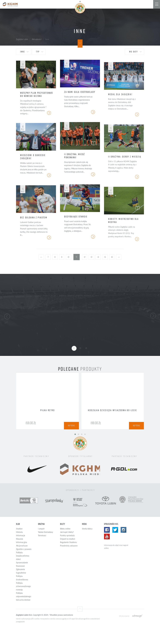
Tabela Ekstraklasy (45, 532)
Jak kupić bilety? (67, 532)
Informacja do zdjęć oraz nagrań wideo (116, 546)
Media (84, 523)
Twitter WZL (115, 530)
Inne (22, 51)
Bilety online (65, 528)
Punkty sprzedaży (67, 535)
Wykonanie (124, 615)
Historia (19, 532)
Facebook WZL (107, 530)
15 (105, 257)
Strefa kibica (87, 528)
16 (112, 257)
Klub (18, 523)
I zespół (41, 528)
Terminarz (42, 535)
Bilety (62, 523)
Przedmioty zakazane (68, 545)
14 (98, 257)
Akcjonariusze (22, 545)
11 (76, 257)
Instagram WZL (123, 530)
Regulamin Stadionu (68, 542)
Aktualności (37, 39)
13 (91, 257)
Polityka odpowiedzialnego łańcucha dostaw (23, 596)
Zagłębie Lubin (22, 39)
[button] (7, 316)
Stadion (19, 528)
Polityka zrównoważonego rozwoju (23, 586)
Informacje (20, 535)
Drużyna (41, 523)
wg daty (133, 51)
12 (84, 257)
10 (68, 257)
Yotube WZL (107, 536)
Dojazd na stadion (67, 539)
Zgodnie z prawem (23, 549)
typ (37, 51)
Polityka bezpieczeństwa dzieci (22, 556)
